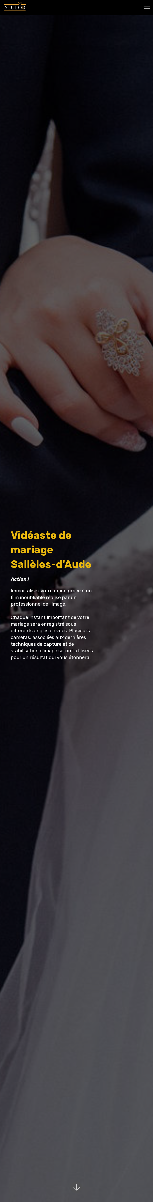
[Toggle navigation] (147, 6)
